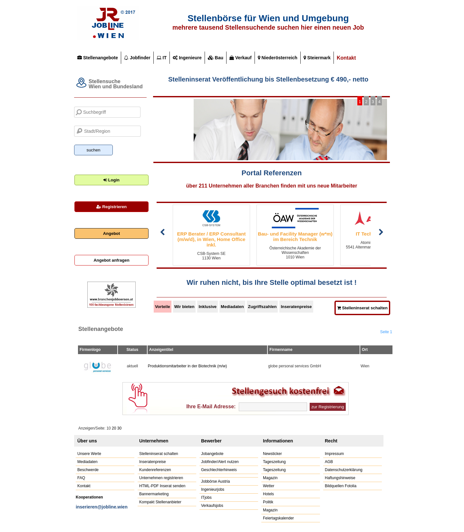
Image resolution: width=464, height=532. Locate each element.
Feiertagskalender (278, 518)
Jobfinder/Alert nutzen (220, 461)
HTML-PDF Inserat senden (162, 486)
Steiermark (317, 57)
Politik (268, 502)
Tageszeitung (274, 461)
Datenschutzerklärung (343, 470)
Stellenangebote (97, 57)
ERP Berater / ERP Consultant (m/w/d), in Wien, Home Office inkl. (211, 239)
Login (111, 180)
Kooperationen (89, 497)
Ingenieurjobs (212, 489)
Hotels (268, 494)
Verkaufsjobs (212, 505)
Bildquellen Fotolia (340, 486)
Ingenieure (187, 57)
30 (119, 428)
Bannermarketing (154, 494)
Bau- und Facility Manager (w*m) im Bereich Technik (295, 236)
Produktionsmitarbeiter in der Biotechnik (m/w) (187, 366)
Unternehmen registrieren (161, 478)
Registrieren (111, 206)
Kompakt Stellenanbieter (160, 502)
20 (114, 428)
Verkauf (240, 57)
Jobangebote (212, 453)
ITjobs (206, 497)
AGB (329, 461)
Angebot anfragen (111, 260)
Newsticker (272, 453)
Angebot (111, 233)
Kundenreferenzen (155, 470)
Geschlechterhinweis (219, 470)
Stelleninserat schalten (158, 453)
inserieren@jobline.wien (102, 506)
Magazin (270, 478)
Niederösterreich (277, 57)
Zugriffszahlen (262, 306)
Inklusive (207, 306)
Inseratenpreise (296, 306)
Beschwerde (88, 470)
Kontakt (346, 58)
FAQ (81, 478)
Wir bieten (184, 306)
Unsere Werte (89, 453)
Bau (215, 57)
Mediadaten (232, 306)
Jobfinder (137, 57)
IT (162, 57)
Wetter (268, 486)
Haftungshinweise (340, 478)
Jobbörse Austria (215, 481)
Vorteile (162, 306)
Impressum (334, 453)
